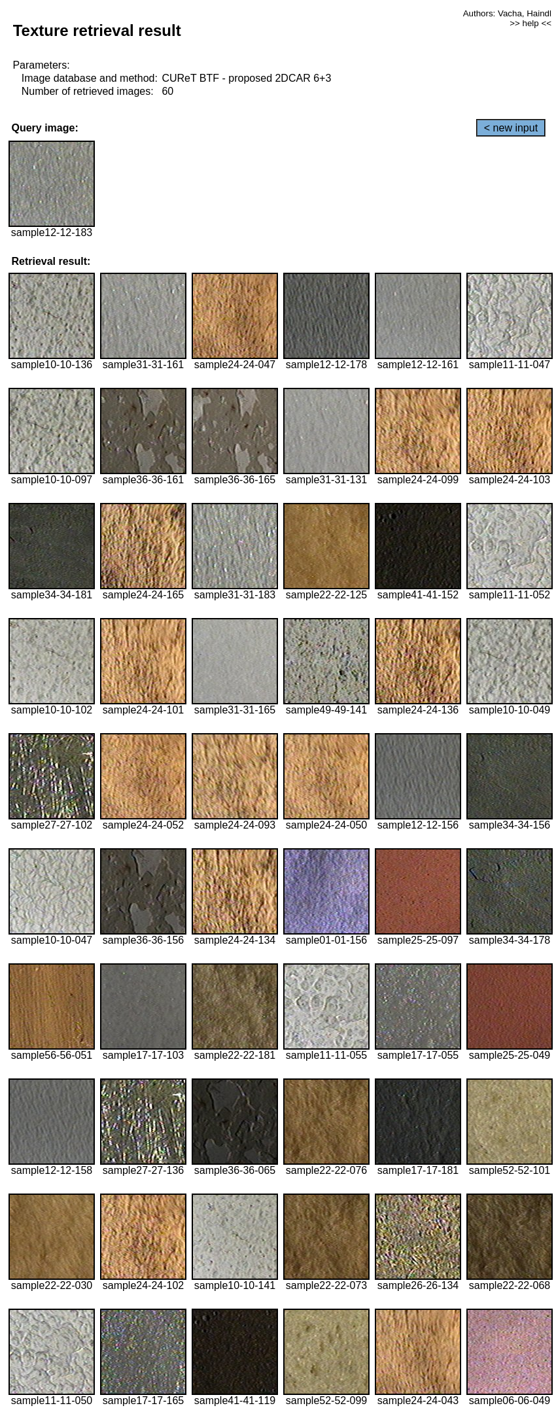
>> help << (530, 23)
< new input (511, 127)
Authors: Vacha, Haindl (507, 13)
